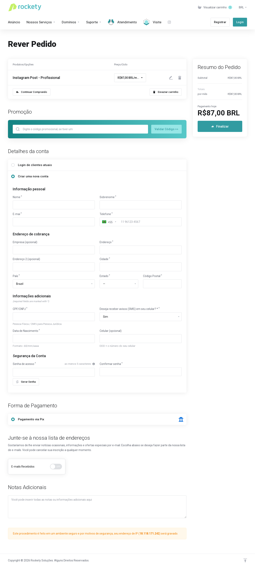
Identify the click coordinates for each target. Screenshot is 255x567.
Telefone (105, 214)
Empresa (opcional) (25, 242)
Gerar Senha (26, 381)
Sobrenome (107, 197)
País (15, 276)
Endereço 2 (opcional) (26, 259)
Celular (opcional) (111, 330)
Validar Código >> (166, 129)
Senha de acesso (23, 364)
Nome (16, 197)
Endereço (106, 242)
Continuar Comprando (31, 91)
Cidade (104, 259)
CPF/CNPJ (19, 309)
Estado (104, 276)
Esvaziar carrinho (165, 91)
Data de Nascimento (25, 330)
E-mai (16, 214)
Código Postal (151, 276)
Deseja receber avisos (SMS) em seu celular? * (129, 309)
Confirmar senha (110, 364)
